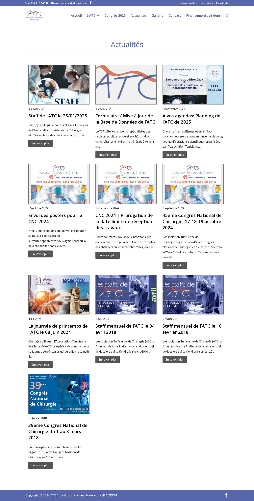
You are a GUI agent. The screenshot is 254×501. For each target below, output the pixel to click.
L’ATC (91, 16)
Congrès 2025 (115, 16)
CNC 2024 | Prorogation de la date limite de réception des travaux (124, 221)
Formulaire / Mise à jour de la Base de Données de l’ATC (125, 119)
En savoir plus (40, 143)
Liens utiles (206, 3)
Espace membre (188, 3)
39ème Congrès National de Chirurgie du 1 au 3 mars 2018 (58, 431)
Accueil (76, 16)
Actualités (138, 16)
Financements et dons (203, 16)
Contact (175, 16)
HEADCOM (109, 495)
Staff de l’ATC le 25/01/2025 (57, 116)
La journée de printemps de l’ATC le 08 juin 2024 (58, 329)
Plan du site (222, 3)
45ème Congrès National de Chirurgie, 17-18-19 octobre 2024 (192, 221)
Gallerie (158, 16)
